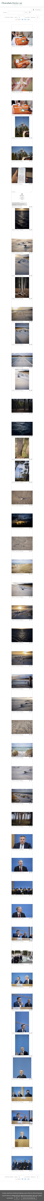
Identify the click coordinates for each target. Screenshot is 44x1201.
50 (22, 19)
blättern (33, 17)
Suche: (5, 12)
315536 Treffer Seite (11, 17)
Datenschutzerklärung (29, 1198)
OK (17, 1198)
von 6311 (27, 17)
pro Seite (22, 19)
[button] (30, 12)
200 (28, 19)
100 (25, 19)
